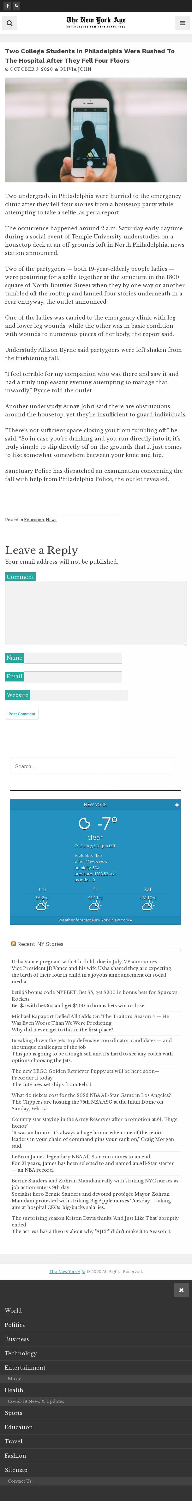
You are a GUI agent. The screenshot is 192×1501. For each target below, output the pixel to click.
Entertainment (25, 1367)
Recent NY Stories (40, 943)
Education (34, 519)
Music (14, 1378)
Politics (15, 1324)
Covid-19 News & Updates (36, 1401)
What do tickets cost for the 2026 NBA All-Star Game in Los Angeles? (91, 1095)
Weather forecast (95, 919)
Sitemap (16, 1469)
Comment (20, 577)
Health (14, 1390)
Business (17, 1338)
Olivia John (75, 69)
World (13, 1310)
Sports (13, 1412)
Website (17, 695)
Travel (13, 1441)
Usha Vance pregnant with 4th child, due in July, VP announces (84, 961)
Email (14, 676)
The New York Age (67, 1271)
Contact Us (20, 1480)
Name (14, 658)
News (51, 519)
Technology (21, 1353)
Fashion (15, 1455)
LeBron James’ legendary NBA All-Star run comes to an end (81, 1156)
